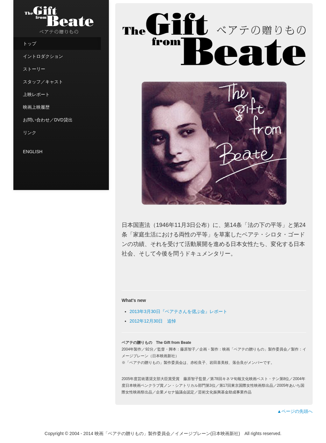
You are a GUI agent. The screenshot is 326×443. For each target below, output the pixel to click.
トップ (29, 43)
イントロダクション (43, 56)
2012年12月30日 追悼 (153, 321)
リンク (29, 132)
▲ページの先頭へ (295, 411)
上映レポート (36, 94)
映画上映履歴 (36, 107)
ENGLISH (32, 151)
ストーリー (34, 69)
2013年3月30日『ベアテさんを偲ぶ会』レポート (178, 311)
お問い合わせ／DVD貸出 (48, 119)
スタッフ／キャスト (43, 81)
